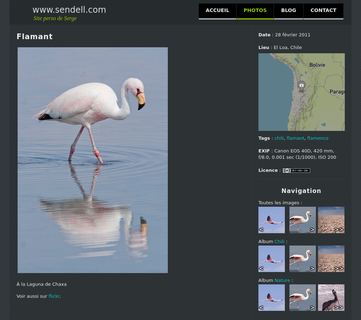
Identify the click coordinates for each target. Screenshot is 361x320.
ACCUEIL (217, 10)
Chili (279, 241)
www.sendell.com (69, 10)
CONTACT (323, 10)
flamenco (318, 138)
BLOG (288, 10)
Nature (282, 280)
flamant (295, 138)
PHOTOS (255, 10)
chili (279, 138)
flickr (54, 296)
